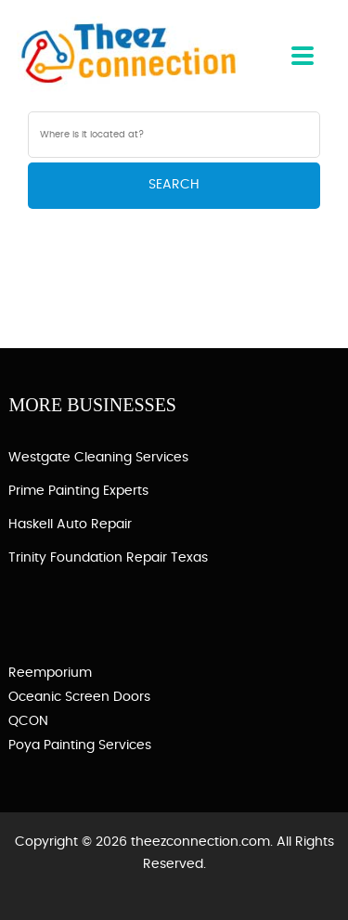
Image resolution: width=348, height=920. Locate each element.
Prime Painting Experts (78, 491)
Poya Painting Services (79, 745)
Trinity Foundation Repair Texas (108, 557)
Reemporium (50, 673)
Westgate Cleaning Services (98, 457)
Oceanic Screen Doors (79, 697)
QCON (28, 721)
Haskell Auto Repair (70, 524)
